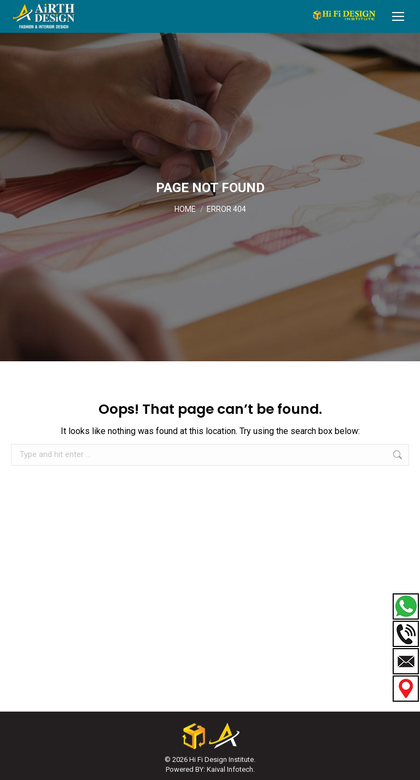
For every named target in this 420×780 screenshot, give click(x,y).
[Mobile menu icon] (398, 16)
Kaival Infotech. (231, 769)
